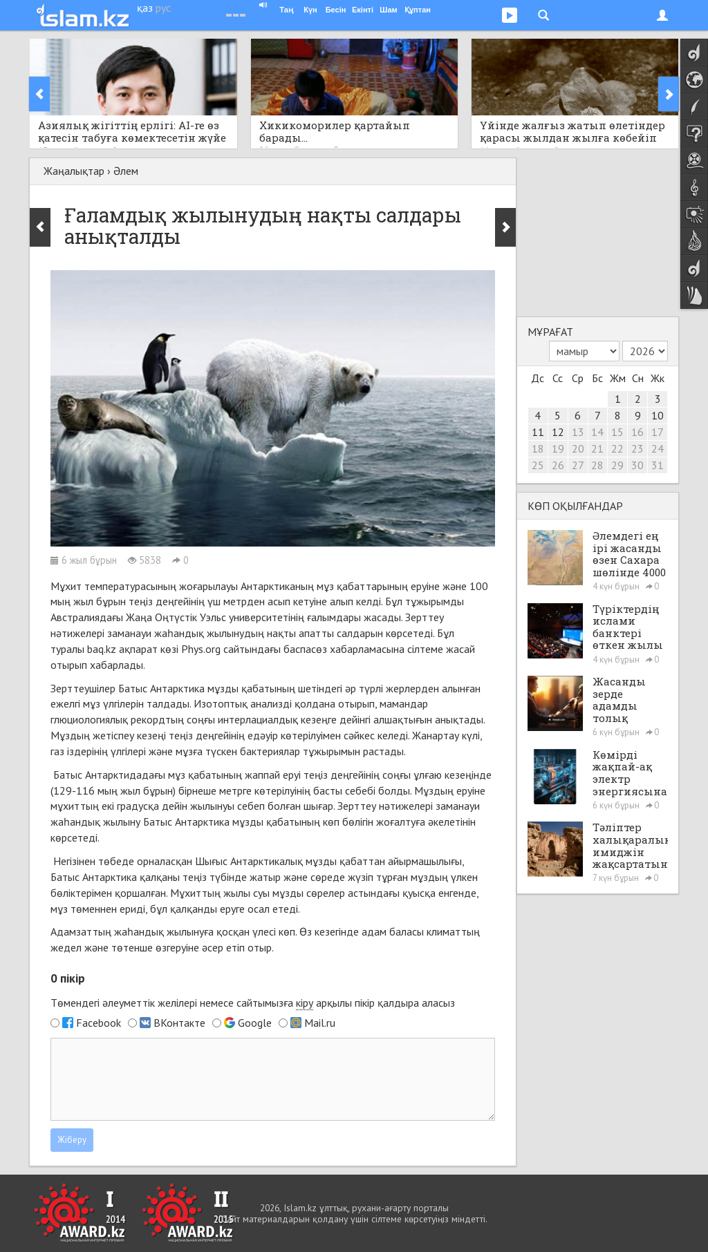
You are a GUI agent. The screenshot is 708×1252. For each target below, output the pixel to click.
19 (558, 448)
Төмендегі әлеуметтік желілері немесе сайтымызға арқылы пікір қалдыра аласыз (252, 1003)
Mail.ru (319, 1022)
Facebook (98, 1022)
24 (657, 448)
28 (597, 465)
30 (637, 465)
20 (578, 448)
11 (538, 432)
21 (597, 448)
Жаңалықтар (74, 171)
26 (558, 465)
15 (617, 432)
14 (597, 432)
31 (657, 465)
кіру (304, 1002)
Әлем (125, 171)
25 (538, 465)
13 (578, 432)
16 (637, 432)
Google (255, 1022)
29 (617, 465)
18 (538, 448)
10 (657, 415)
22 (617, 448)
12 (558, 432)
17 (657, 432)
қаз (145, 8)
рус (163, 8)
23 (637, 448)
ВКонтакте (179, 1022)
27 (578, 465)
